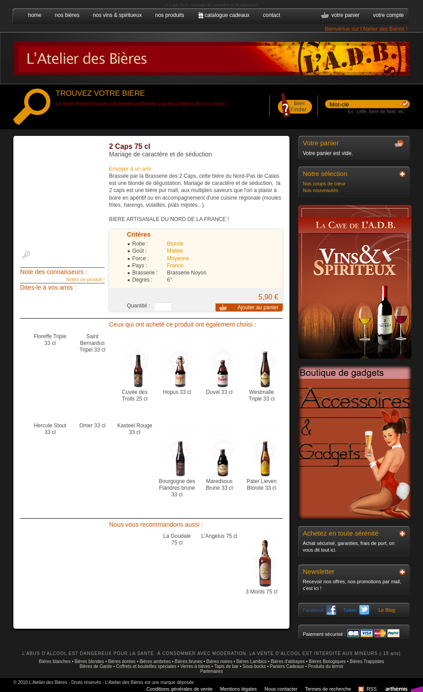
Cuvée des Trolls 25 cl (135, 395)
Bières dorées (122, 661)
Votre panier (321, 143)
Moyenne (178, 258)
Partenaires (211, 671)
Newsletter (318, 571)
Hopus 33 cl (177, 392)
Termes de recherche (328, 689)
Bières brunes (189, 661)
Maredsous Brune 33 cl (219, 484)
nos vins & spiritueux (117, 15)
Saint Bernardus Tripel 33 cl (92, 343)
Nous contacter (280, 689)
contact (272, 15)
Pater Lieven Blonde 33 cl (262, 484)
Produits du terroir (325, 666)
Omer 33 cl (92, 425)
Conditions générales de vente (179, 689)
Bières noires (219, 661)
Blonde (175, 244)
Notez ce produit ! (85, 279)
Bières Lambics (251, 661)
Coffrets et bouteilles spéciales (146, 666)
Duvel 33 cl (219, 392)
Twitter (356, 610)
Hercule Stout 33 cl (50, 428)
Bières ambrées (155, 661)
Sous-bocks (254, 666)
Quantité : (138, 306)
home (34, 15)
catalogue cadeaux (227, 15)
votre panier (345, 15)
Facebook (319, 610)
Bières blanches (54, 661)
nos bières (67, 15)
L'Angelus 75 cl (219, 536)
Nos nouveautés (320, 190)
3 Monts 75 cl (261, 592)
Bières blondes (89, 661)
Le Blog (386, 610)
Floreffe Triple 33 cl (50, 339)
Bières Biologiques (327, 661)
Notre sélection (325, 173)
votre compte (388, 15)
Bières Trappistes (367, 661)
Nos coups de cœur (324, 183)
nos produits (169, 15)
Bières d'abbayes (288, 661)
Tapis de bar (226, 666)
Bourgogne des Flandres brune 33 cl (177, 488)
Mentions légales (238, 689)
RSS (371, 689)
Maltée (175, 251)
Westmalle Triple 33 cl (261, 395)
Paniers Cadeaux (287, 666)
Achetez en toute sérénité (340, 533)
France (175, 265)
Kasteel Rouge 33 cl (134, 428)
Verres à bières (195, 666)
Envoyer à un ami (129, 169)
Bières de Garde (96, 666)
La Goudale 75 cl (177, 539)
